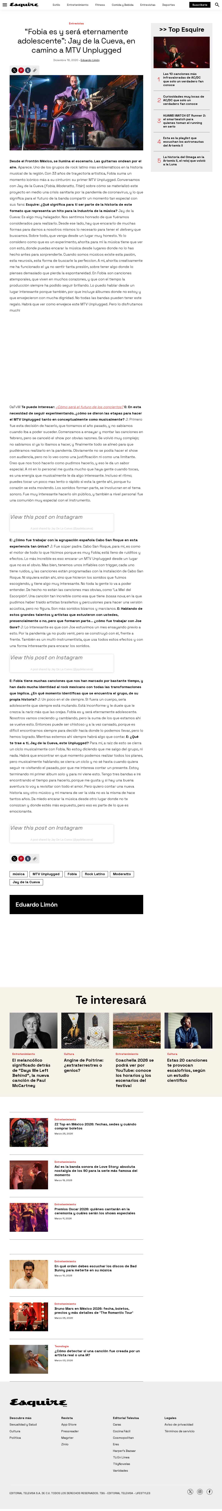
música (19, 874)
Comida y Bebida (122, 5)
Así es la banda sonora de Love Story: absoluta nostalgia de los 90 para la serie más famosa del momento (96, 1170)
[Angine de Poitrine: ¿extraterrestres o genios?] (85, 1031)
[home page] (24, 5)
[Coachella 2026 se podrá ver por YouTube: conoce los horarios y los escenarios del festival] (137, 1031)
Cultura (69, 1054)
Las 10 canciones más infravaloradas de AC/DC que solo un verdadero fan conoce (183, 79)
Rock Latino (95, 874)
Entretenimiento (77, 5)
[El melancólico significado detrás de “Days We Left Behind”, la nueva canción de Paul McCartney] (33, 1031)
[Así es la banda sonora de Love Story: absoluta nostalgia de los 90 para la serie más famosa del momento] (29, 1175)
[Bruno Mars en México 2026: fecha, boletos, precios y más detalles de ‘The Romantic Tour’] (29, 1316)
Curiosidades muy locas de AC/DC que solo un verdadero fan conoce (183, 100)
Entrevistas (147, 5)
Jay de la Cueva (26, 882)
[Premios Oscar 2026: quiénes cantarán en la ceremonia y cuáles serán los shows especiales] (29, 1217)
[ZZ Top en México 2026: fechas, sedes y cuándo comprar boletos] (29, 1132)
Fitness (100, 5)
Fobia (72, 874)
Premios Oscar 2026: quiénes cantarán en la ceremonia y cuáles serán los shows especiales (95, 1211)
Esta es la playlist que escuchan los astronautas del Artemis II (183, 141)
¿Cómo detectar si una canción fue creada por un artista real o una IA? (97, 1353)
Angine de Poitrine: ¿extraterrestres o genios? (83, 1065)
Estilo (56, 5)
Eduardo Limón (90, 60)
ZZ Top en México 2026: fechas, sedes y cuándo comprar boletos (95, 1126)
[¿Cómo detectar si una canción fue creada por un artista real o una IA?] (29, 1359)
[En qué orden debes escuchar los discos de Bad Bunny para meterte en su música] (29, 1274)
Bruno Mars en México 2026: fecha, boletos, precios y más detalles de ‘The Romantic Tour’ (94, 1310)
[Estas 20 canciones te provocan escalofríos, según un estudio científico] (188, 1031)
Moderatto (122, 874)
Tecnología (62, 1346)
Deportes (168, 5)
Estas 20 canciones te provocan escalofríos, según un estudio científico (187, 1070)
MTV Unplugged (46, 874)
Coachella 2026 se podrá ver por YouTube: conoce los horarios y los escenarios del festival (135, 1072)
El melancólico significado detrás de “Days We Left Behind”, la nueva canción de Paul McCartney (31, 1072)
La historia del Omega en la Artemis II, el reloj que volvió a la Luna (184, 160)
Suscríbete (199, 5)
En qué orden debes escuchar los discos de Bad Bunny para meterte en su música (96, 1268)
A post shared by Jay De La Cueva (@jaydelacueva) (62, 528)
